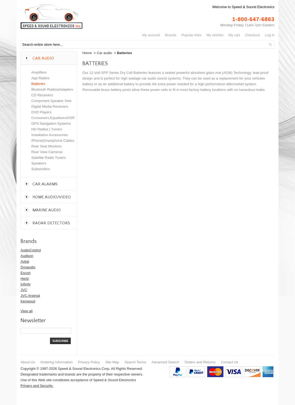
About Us (28, 362)
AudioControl (31, 250)
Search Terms (135, 362)
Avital (25, 261)
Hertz (25, 278)
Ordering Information (56, 362)
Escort (26, 273)
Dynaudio (28, 267)
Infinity (26, 284)
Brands (170, 35)
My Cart (234, 35)
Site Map (112, 362)
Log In (269, 35)
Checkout (252, 35)
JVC (24, 290)
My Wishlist (214, 35)
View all (27, 311)
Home (87, 53)
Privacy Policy (89, 362)
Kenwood (28, 301)
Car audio (104, 53)
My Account (151, 35)
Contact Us (229, 362)
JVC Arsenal (30, 296)
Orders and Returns (200, 362)
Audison (27, 256)
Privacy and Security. (37, 386)
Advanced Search (165, 362)
